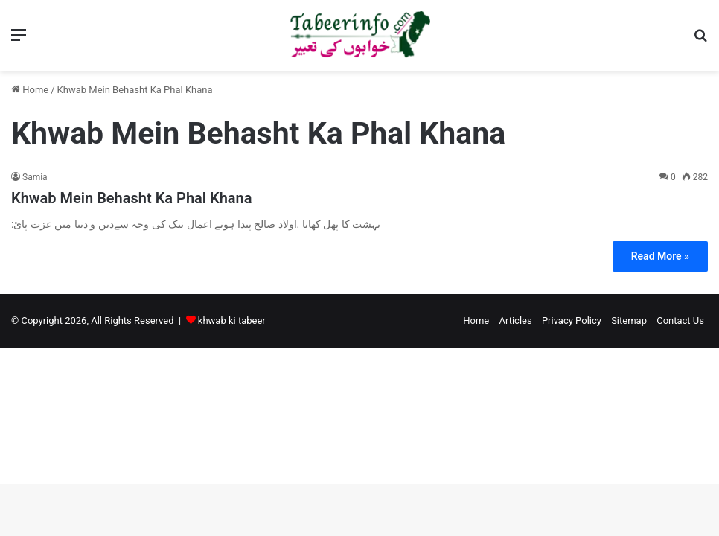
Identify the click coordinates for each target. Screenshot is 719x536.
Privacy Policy (571, 320)
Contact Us (680, 320)
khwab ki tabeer (232, 320)
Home (29, 89)
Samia (35, 177)
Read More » (660, 256)
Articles (515, 320)
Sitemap (629, 320)
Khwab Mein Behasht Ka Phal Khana (131, 198)
